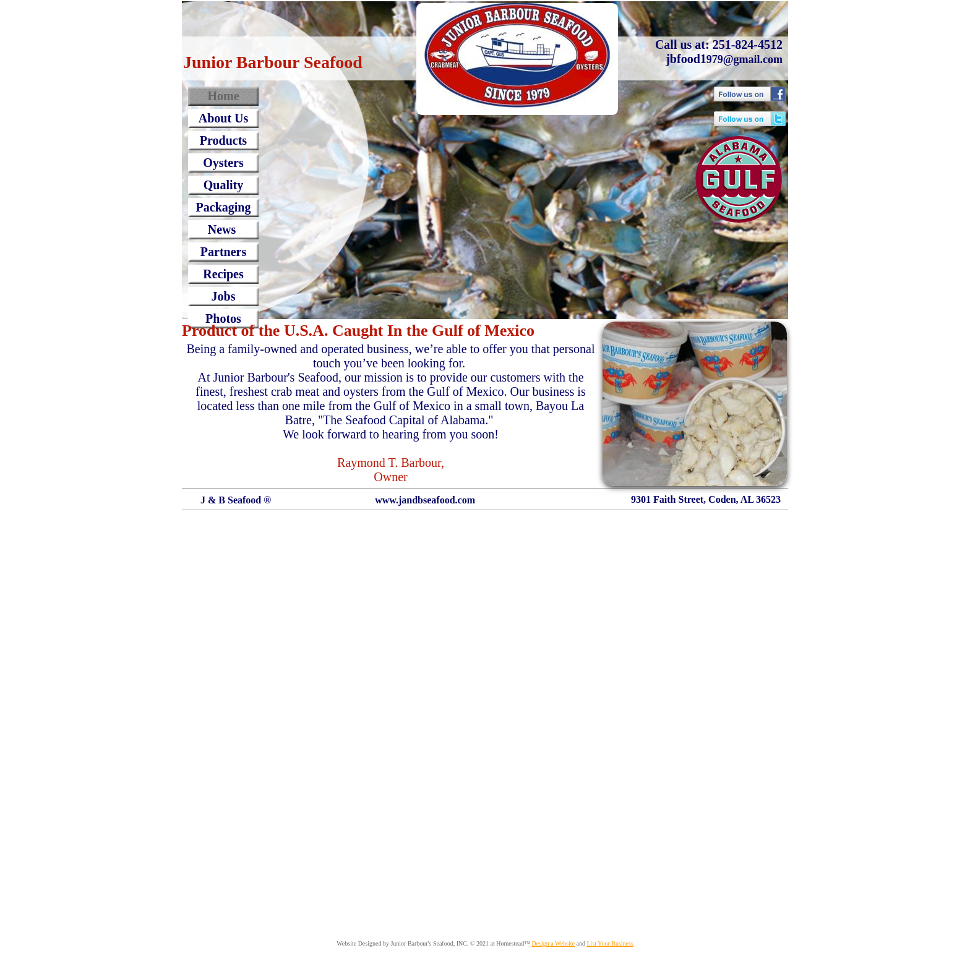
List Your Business (610, 943)
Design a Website (553, 943)
